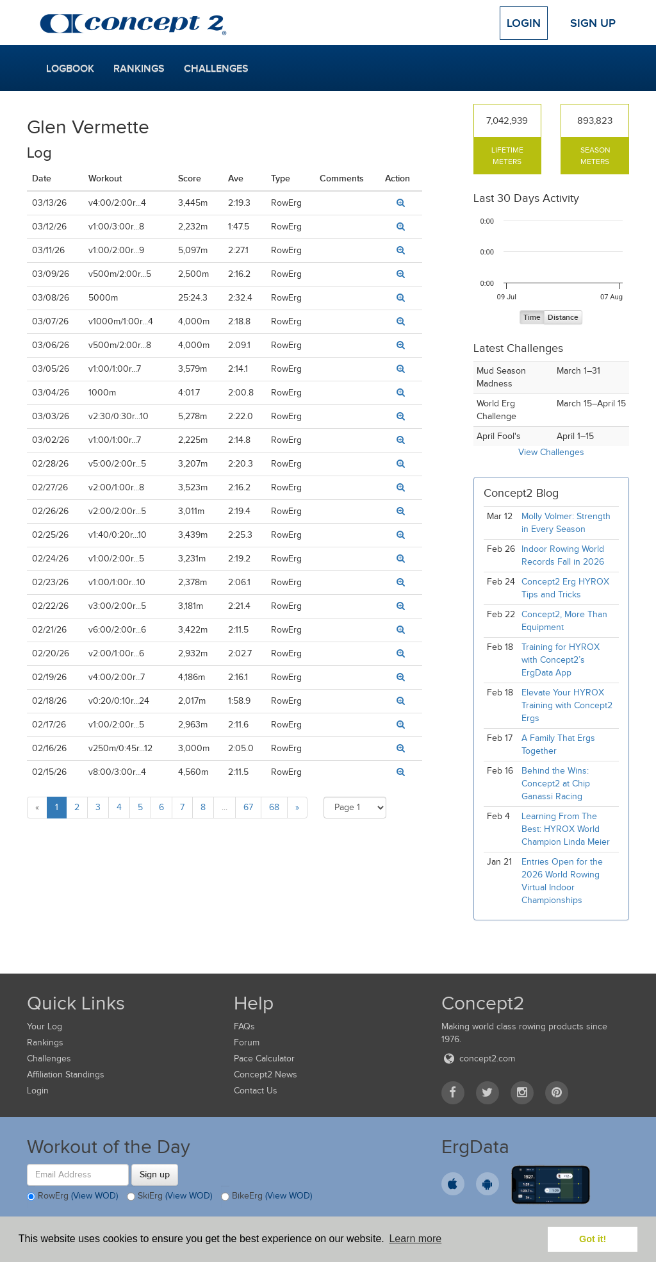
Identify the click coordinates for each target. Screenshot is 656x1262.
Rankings (139, 68)
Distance (563, 317)
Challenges (216, 68)
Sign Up (593, 23)
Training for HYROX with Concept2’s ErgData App (560, 659)
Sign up (155, 1174)
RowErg (72, 1197)
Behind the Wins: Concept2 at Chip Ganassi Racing (555, 783)
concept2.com (478, 1058)
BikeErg (266, 1197)
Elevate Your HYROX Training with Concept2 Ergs (566, 705)
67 (248, 807)
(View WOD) (94, 1195)
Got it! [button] (592, 1239)
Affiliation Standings (65, 1074)
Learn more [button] (415, 1238)
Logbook (70, 68)
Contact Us (255, 1090)
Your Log (44, 1026)
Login (524, 23)
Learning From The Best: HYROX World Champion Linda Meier (565, 829)
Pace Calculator (264, 1058)
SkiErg (169, 1197)
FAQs (244, 1026)
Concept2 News (265, 1074)
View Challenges (551, 452)
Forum (246, 1042)
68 (274, 807)
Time (532, 317)
